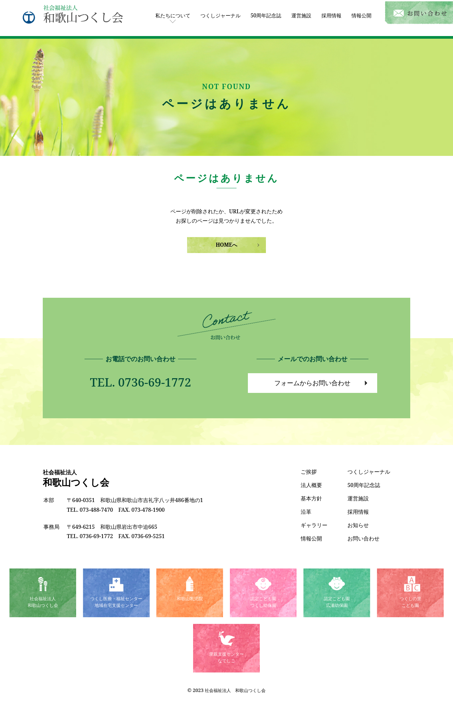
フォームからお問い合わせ (312, 382)
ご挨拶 (309, 471)
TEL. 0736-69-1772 (140, 380)
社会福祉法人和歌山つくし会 (42, 602)
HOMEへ (226, 242)
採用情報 (329, 13)
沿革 (306, 511)
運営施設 (298, 13)
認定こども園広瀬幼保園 (337, 602)
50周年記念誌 (261, 13)
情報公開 (360, 13)
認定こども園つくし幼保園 (263, 602)
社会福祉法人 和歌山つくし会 (235, 690)
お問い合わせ (363, 538)
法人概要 (311, 484)
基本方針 (311, 498)
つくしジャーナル (213, 13)
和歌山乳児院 (190, 599)
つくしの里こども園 (410, 602)
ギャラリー (314, 524)
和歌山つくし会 (77, 478)
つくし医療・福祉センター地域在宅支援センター (116, 602)
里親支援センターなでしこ (226, 658)
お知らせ (358, 524)
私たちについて (163, 13)
